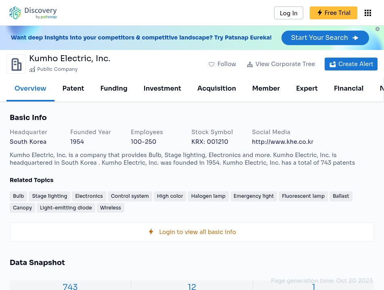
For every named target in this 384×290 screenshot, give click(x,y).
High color (170, 196)
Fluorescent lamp (303, 196)
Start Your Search (325, 37)
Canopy (22, 208)
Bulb (18, 196)
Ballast (341, 196)
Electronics (89, 196)
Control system (130, 196)
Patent (73, 88)
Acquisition (216, 88)
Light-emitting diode (66, 208)
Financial (348, 88)
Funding (113, 88)
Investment (162, 88)
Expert (307, 88)
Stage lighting (49, 196)
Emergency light (254, 196)
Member (266, 88)
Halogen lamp (208, 196)
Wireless (110, 208)
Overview (30, 88)
